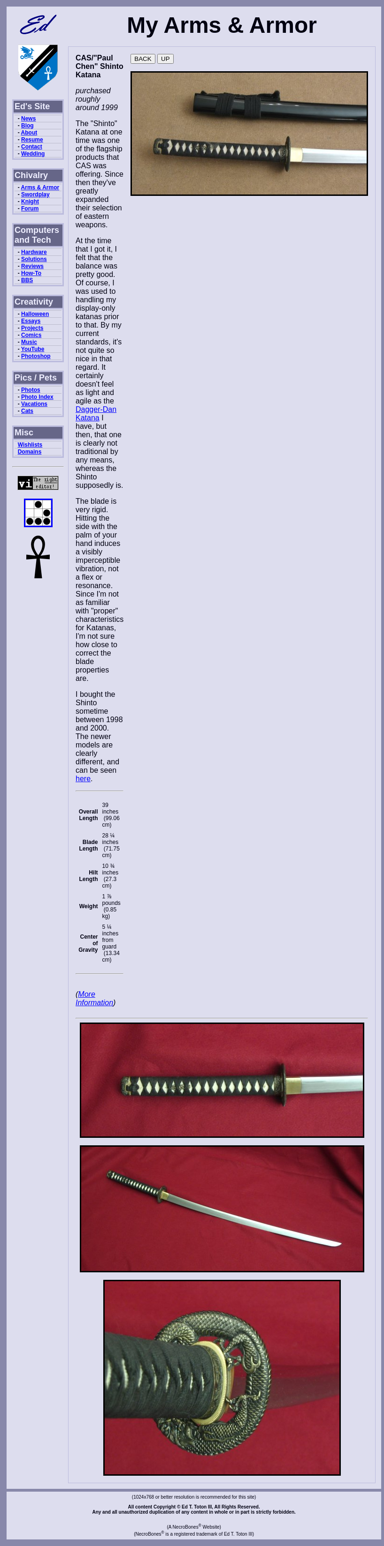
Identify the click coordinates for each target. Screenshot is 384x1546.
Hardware (34, 252)
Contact (31, 146)
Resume (32, 139)
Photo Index (37, 397)
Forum (29, 208)
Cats (27, 411)
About (29, 132)
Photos (30, 390)
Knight (30, 201)
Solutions (34, 259)
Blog (27, 125)
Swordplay (35, 194)
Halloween (35, 314)
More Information (94, 998)
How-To (31, 273)
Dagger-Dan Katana (96, 413)
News (28, 118)
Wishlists (30, 444)
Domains (30, 451)
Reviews (32, 266)
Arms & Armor (40, 187)
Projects (32, 328)
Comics (31, 335)
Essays (30, 321)
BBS (27, 280)
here (83, 779)
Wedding (33, 153)
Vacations (34, 404)
